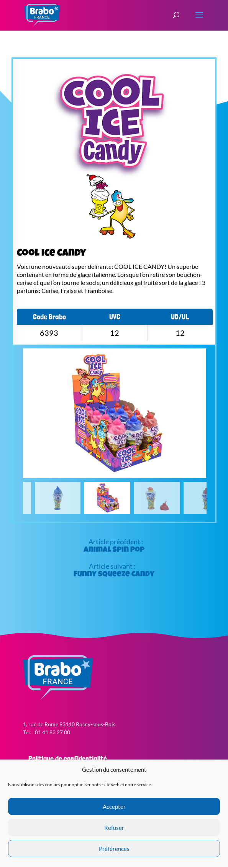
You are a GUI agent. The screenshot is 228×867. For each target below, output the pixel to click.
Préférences (114, 848)
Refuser (114, 827)
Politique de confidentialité (67, 758)
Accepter (114, 806)
